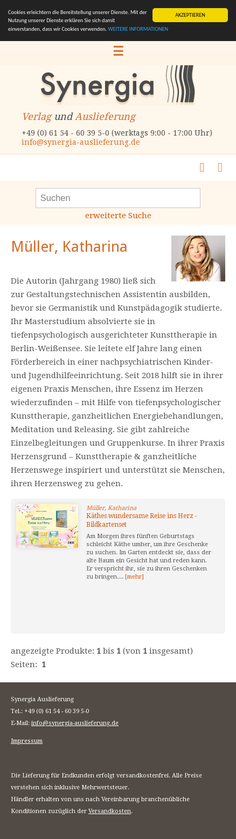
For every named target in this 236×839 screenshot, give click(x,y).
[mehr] (134, 576)
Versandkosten (109, 811)
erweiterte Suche (118, 215)
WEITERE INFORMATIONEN (138, 28)
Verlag (36, 116)
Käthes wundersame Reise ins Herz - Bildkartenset (141, 520)
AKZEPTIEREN (190, 14)
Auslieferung (105, 116)
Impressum (27, 740)
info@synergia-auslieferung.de (81, 142)
